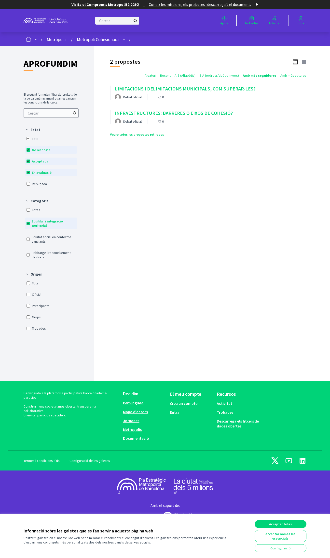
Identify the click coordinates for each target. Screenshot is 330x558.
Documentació (136, 438)
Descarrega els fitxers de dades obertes (238, 423)
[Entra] (300, 20)
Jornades (131, 420)
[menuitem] (51, 113)
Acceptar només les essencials (280, 536)
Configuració (280, 548)
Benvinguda (133, 402)
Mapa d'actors (135, 411)
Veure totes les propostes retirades (137, 134)
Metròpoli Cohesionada (98, 39)
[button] (33, 129)
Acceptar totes (280, 524)
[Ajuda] (224, 20)
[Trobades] (252, 20)
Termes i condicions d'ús (42, 460)
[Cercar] (117, 21)
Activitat (224, 403)
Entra (174, 412)
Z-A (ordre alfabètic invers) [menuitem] (219, 75)
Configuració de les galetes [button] (89, 460)
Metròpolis (57, 39)
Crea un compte (183, 403)
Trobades (225, 412)
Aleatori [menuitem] (150, 75)
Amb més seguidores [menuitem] (259, 75)
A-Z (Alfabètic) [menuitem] (185, 75)
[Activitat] (274, 20)
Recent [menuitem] (165, 75)
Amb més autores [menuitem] (293, 75)
